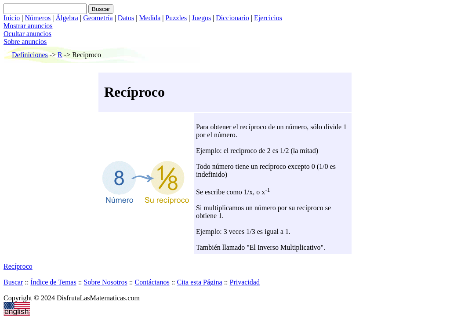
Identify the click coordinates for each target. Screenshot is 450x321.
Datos (126, 18)
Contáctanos (152, 282)
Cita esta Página (199, 282)
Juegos (201, 18)
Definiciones (30, 54)
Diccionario (232, 18)
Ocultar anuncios (27, 33)
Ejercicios (268, 18)
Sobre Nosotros (105, 282)
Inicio (12, 18)
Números (38, 18)
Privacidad (245, 282)
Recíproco (18, 266)
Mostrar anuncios (28, 25)
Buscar (13, 282)
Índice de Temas (53, 282)
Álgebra (66, 18)
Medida (149, 18)
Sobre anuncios (25, 41)
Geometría (98, 18)
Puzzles (176, 18)
